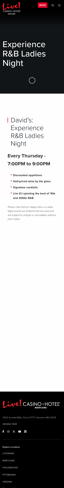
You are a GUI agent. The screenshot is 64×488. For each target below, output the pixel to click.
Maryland (9, 460)
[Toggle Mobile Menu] (59, 5)
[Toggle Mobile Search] (52, 5)
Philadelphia (10, 467)
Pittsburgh (9, 474)
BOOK (42, 5)
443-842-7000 (10, 424)
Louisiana (8, 453)
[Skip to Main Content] (32, 80)
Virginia (7, 482)
